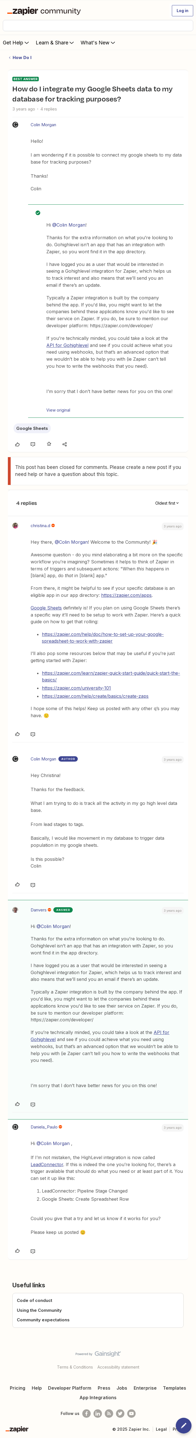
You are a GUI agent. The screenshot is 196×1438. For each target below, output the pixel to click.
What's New (98, 42)
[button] (182, 10)
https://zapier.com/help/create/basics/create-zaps (95, 696)
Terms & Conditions (75, 1367)
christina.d (40, 525)
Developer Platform (69, 1388)
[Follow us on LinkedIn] (98, 1413)
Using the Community (39, 1310)
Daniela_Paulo (44, 1127)
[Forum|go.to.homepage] (45, 10)
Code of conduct (34, 1300)
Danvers (39, 910)
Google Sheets (32, 428)
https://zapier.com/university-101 (76, 688)
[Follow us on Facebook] (86, 1413)
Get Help (16, 42)
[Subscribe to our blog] (109, 1413)
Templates (174, 1388)
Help (37, 1388)
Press (104, 1388)
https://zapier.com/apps (126, 595)
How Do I (22, 57)
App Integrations (98, 1397)
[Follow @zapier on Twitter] (120, 1413)
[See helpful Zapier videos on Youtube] (131, 1413)
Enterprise (145, 1388)
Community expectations (43, 1319)
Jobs (122, 1388)
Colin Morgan (43, 124)
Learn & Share (55, 42)
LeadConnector (47, 1164)
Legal (161, 1429)
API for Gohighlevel (67, 345)
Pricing (17, 1388)
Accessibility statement (118, 1367)
